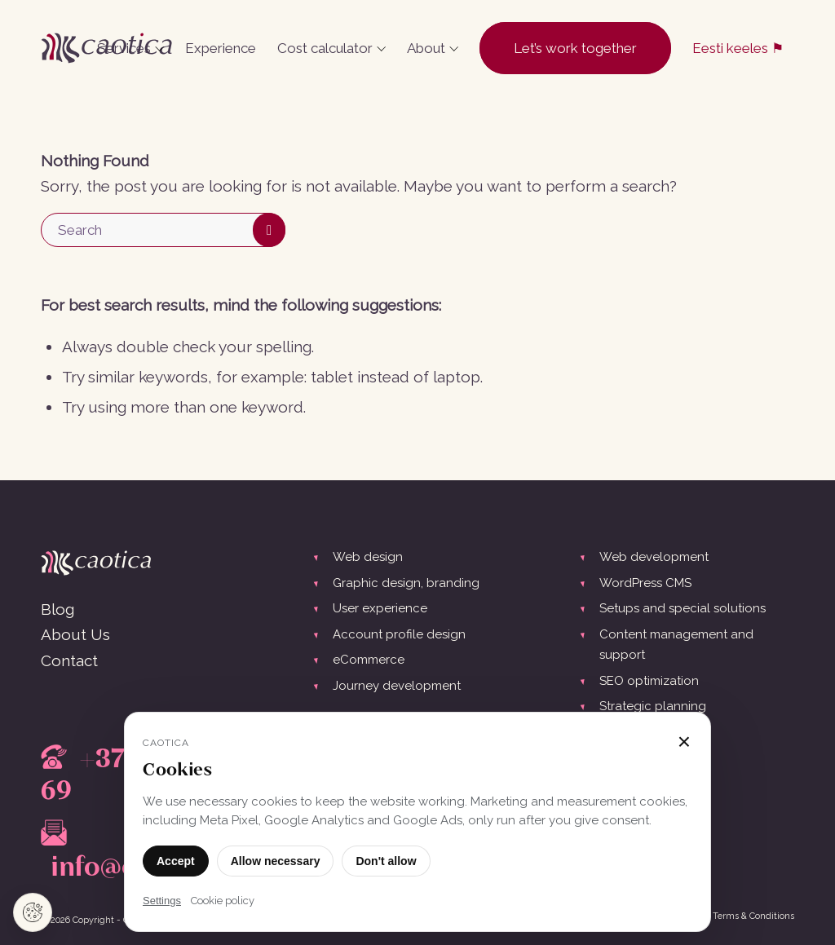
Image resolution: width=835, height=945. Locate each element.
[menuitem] (130, 48)
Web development (654, 557)
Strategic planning (652, 706)
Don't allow (386, 861)
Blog (57, 609)
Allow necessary (275, 861)
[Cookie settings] (32, 912)
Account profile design (399, 634)
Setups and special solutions (682, 608)
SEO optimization (649, 680)
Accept (176, 861)
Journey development (397, 685)
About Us (75, 634)
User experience (380, 608)
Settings (162, 900)
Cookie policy (222, 900)
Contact (69, 660)
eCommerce (368, 659)
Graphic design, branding (406, 583)
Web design (368, 557)
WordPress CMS (645, 583)
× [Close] (684, 742)
